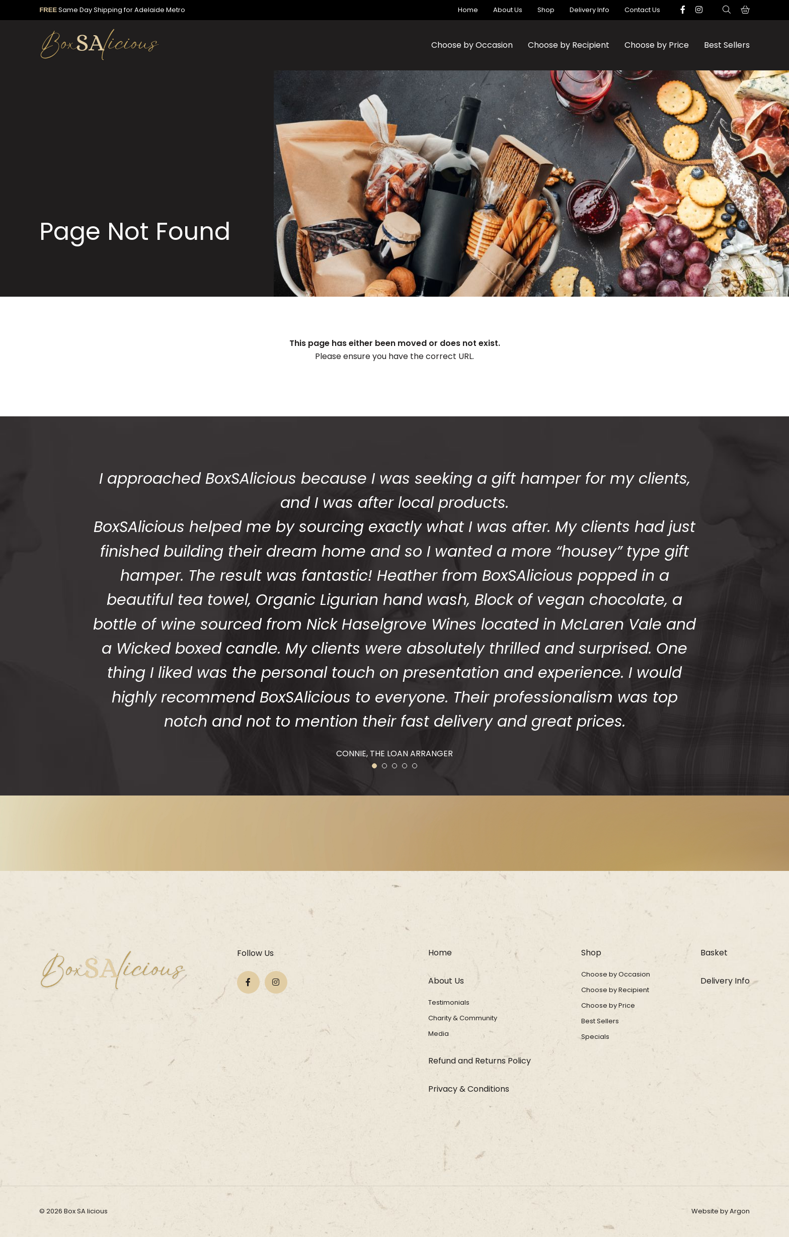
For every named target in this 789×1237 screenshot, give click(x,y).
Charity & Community (462, 1018)
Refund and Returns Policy (479, 1061)
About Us (507, 10)
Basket (714, 952)
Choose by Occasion (472, 45)
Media (438, 1033)
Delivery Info (589, 10)
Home (468, 10)
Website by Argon (720, 1211)
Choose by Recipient (568, 45)
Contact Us (642, 10)
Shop (546, 10)
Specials (595, 1036)
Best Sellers (727, 45)
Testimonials (448, 1002)
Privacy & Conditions (468, 1089)
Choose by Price (656, 45)
